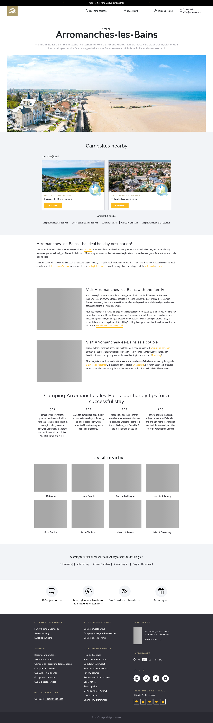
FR (155, 660)
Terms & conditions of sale (97, 677)
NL (139, 660)
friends (161, 266)
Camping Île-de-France (95, 638)
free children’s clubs (60, 266)
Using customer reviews (95, 691)
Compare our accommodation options (53, 664)
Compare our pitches (44, 668)
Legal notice (90, 682)
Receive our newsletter (45, 655)
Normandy (156, 355)
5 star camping (41, 633)
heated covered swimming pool (109, 325)
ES (150, 660)
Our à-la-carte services (45, 682)
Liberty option (91, 695)
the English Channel (96, 266)
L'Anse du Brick (53, 199)
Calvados (88, 249)
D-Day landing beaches (96, 364)
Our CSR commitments (45, 673)
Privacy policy (90, 686)
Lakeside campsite (43, 638)
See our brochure (42, 659)
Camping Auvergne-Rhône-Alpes (100, 633)
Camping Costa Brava (94, 629)
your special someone (160, 348)
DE (160, 660)
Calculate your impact (94, 664)
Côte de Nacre (120, 199)
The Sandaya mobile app (96, 668)
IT (166, 660)
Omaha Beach (138, 364)
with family (150, 266)
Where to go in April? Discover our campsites (106, 3)
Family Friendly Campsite (46, 629)
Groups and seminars (44, 677)
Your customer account (95, 659)
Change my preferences (95, 700)
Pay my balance (91, 673)
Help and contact (92, 655)
